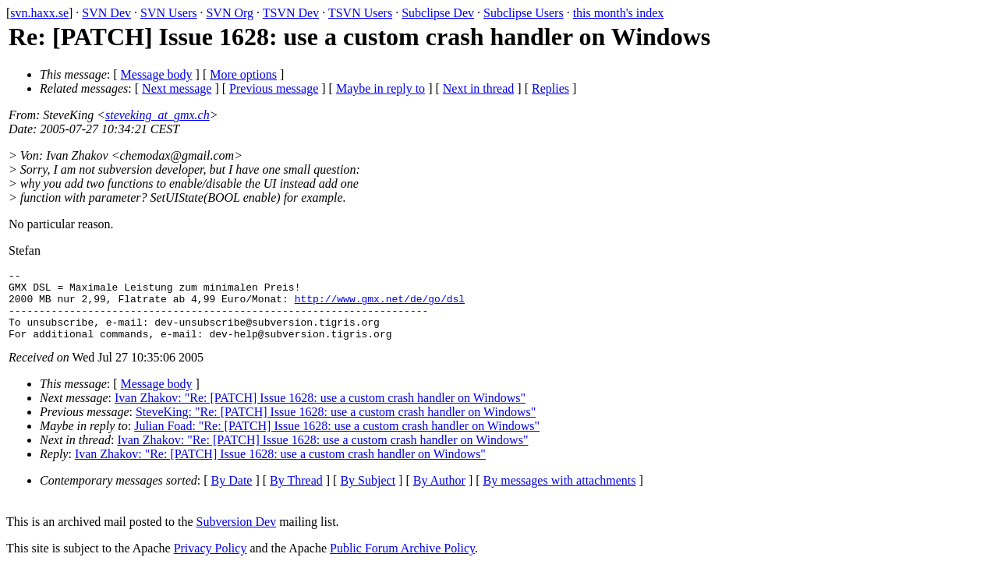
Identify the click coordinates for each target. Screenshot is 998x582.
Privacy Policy (210, 562)
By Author (439, 494)
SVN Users (168, 12)
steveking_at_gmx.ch (157, 115)
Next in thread (479, 88)
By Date (232, 494)
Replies (550, 88)
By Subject (367, 494)
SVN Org (229, 12)
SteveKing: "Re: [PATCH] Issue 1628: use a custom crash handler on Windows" (336, 425)
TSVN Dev (291, 12)
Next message (176, 88)
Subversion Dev (236, 535)
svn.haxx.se (39, 12)
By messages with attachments (559, 494)
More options (243, 74)
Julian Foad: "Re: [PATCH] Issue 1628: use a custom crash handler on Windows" (337, 439)
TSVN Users (360, 12)
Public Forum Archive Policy (402, 562)
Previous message (273, 88)
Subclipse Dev (438, 12)
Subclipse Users (523, 12)
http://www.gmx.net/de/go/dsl (380, 305)
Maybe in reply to (380, 88)
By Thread (296, 494)
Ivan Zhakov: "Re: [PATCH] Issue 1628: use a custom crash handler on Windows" (320, 411)
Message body (157, 74)
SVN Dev (106, 12)
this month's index (618, 12)
